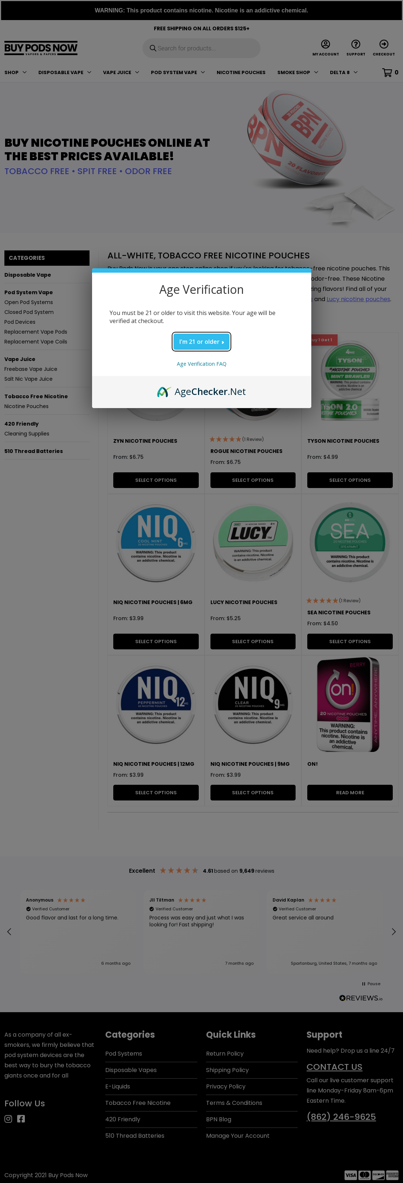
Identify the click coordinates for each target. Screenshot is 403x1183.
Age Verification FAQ (202, 363)
